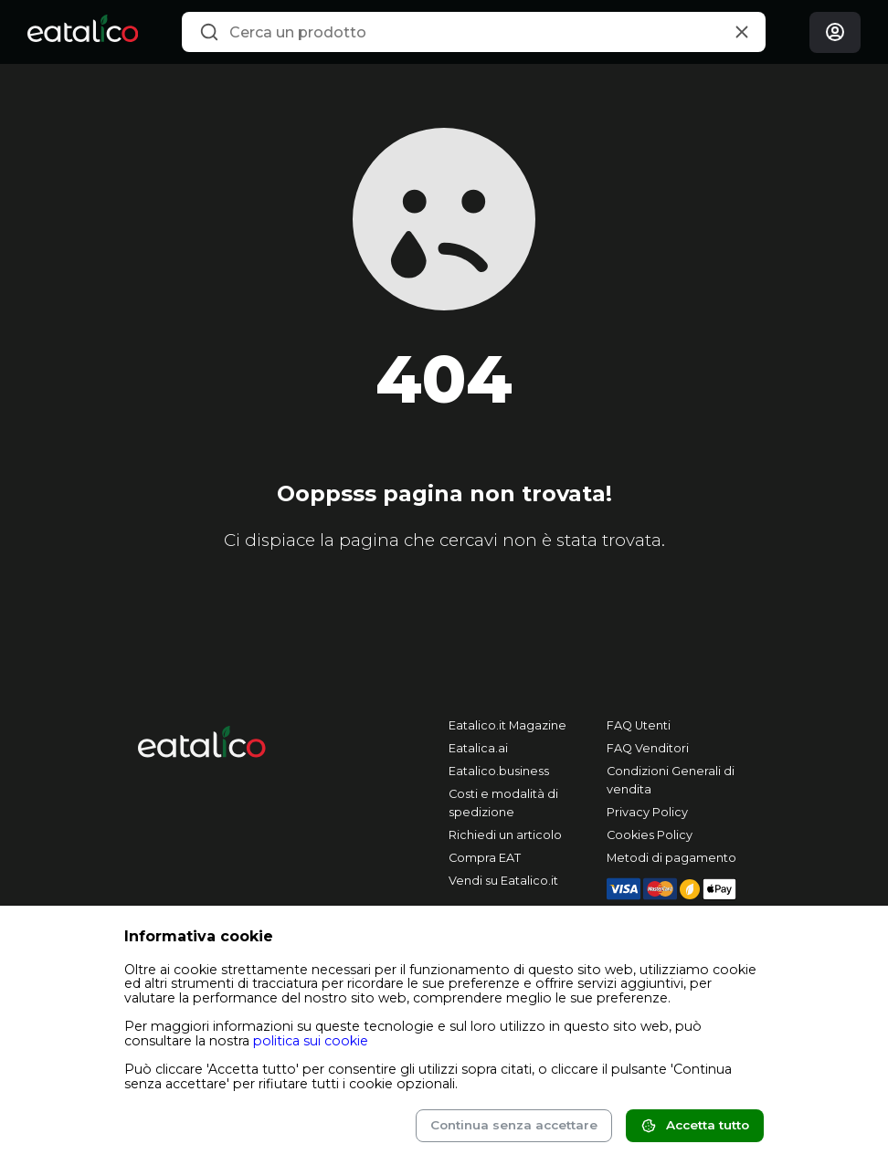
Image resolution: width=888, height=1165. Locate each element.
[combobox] (473, 32)
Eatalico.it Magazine (507, 725)
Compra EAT (485, 858)
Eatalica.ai (478, 748)
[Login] (835, 32)
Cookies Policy (649, 835)
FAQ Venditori (648, 748)
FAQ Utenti (639, 725)
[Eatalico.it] (82, 32)
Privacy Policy (647, 812)
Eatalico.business (499, 771)
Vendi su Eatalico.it (503, 880)
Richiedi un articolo (505, 835)
